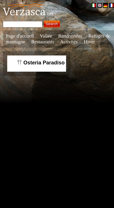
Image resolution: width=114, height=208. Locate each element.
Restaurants (42, 41)
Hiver (89, 41)
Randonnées (70, 36)
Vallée (46, 36)
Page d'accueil (20, 36)
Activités (69, 41)
